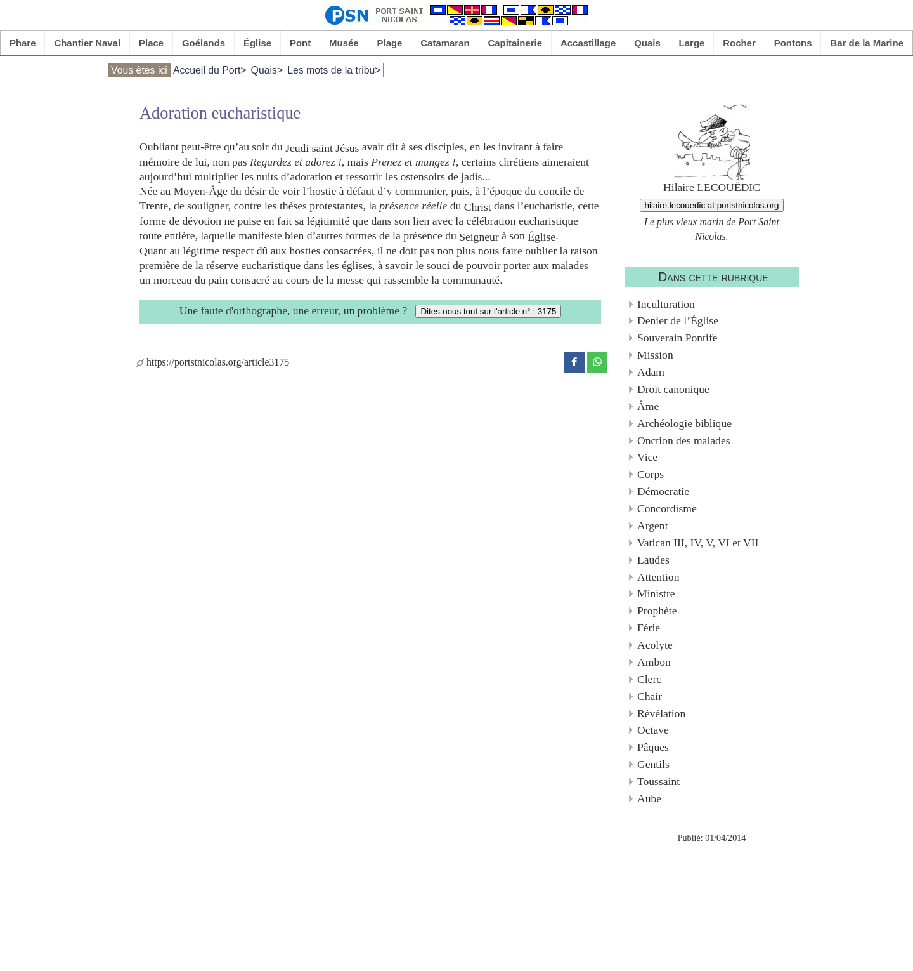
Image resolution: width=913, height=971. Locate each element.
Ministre (656, 593)
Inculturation (666, 304)
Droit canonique (673, 389)
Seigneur (479, 236)
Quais (647, 42)
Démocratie (663, 491)
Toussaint (658, 781)
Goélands (203, 42)
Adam (650, 372)
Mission (655, 354)
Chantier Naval (87, 42)
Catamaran (444, 42)
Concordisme (667, 508)
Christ (477, 206)
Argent (652, 525)
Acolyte (655, 644)
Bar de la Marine (866, 42)
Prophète (657, 610)
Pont (300, 42)
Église (257, 42)
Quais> (267, 70)
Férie (648, 627)
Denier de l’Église (677, 320)
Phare (23, 42)
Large (692, 42)
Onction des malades (683, 440)
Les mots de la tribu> (333, 70)
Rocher (739, 42)
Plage (390, 42)
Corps (650, 474)
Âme (648, 406)
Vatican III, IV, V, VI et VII (697, 542)
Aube (649, 798)
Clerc (649, 679)
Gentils (653, 764)
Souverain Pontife (677, 337)
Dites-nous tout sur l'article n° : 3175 (488, 311)
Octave (653, 729)
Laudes (653, 559)
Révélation (661, 713)
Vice (647, 457)
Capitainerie (515, 42)
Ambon (654, 662)
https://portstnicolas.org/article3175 (212, 362)
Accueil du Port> (210, 70)
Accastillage (588, 42)
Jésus (347, 147)
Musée (344, 42)
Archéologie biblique (684, 423)
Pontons (793, 42)
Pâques (653, 747)
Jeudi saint (309, 147)
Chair (649, 696)
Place (151, 42)
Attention (658, 577)
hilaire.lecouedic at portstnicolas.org (712, 205)
